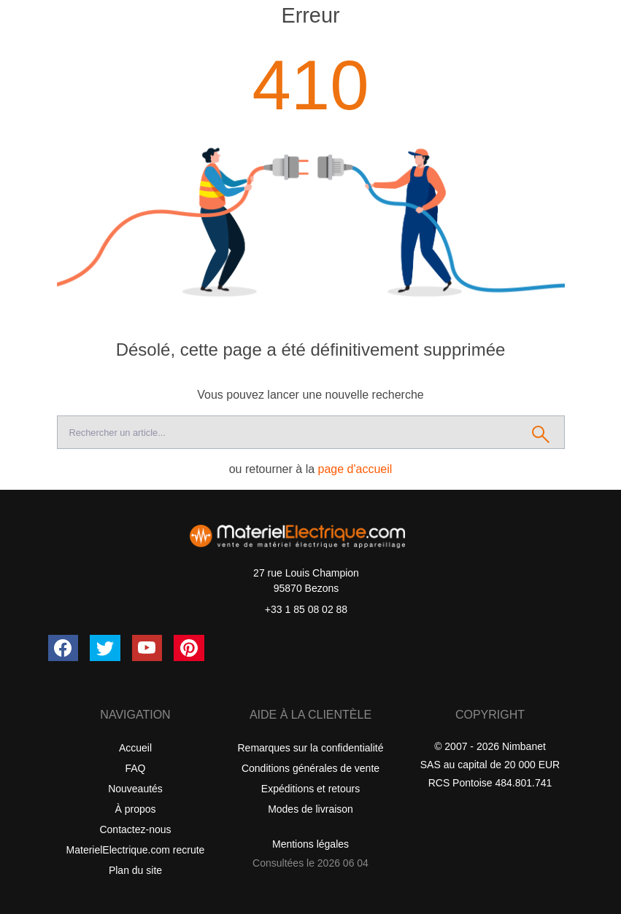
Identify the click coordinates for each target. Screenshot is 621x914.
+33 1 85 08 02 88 (306, 609)
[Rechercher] (541, 432)
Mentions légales (310, 844)
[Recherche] (287, 432)
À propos (135, 809)
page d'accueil (355, 469)
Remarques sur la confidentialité (311, 748)
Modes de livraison (310, 809)
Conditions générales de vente (310, 768)
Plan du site (135, 870)
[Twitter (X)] (105, 648)
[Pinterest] (189, 648)
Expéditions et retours (310, 788)
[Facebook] (63, 648)
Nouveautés (135, 788)
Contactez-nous (135, 829)
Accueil (135, 748)
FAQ (135, 768)
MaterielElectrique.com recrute (135, 850)
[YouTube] (147, 648)
